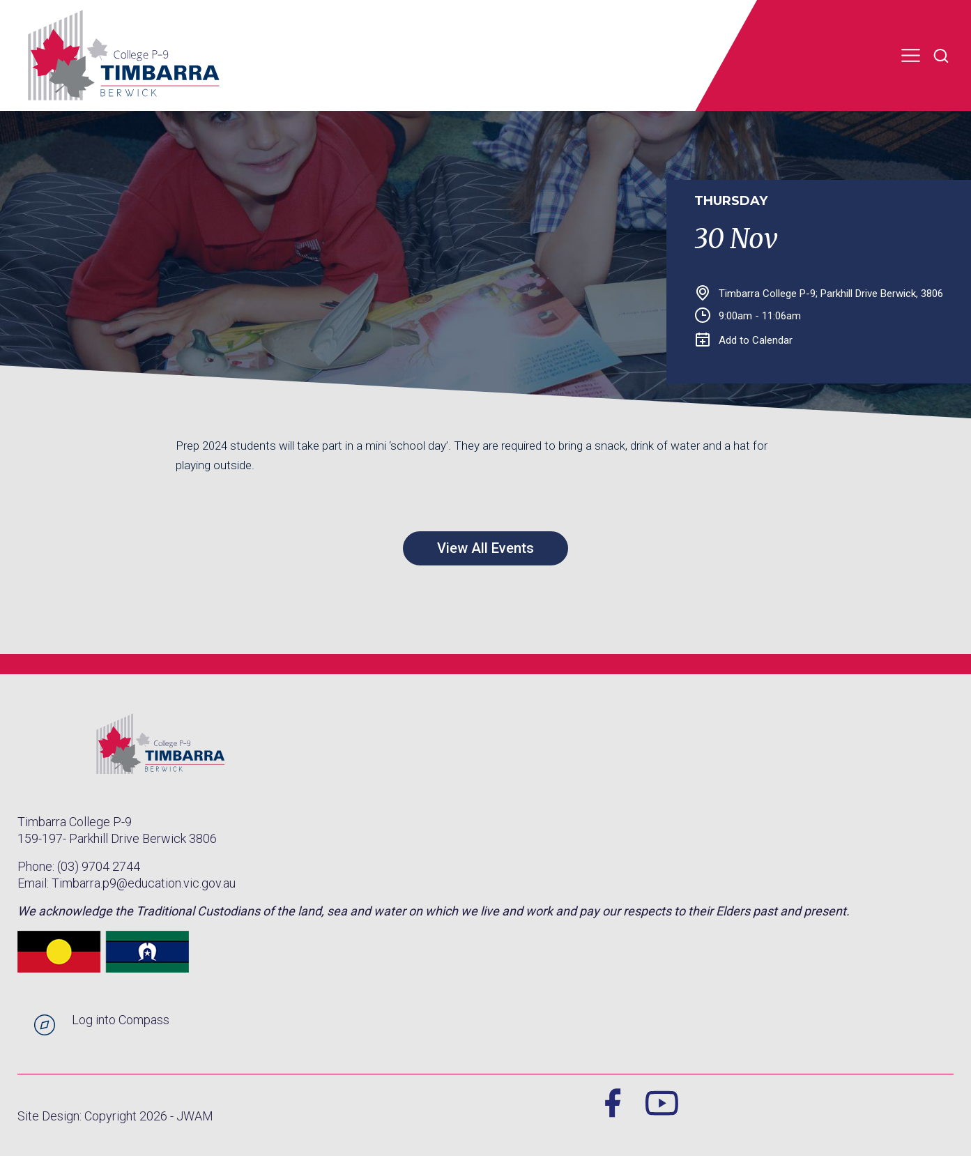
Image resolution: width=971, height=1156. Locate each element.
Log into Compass (120, 1019)
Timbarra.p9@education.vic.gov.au (144, 883)
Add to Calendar (744, 340)
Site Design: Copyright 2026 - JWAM (115, 1116)
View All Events (485, 548)
